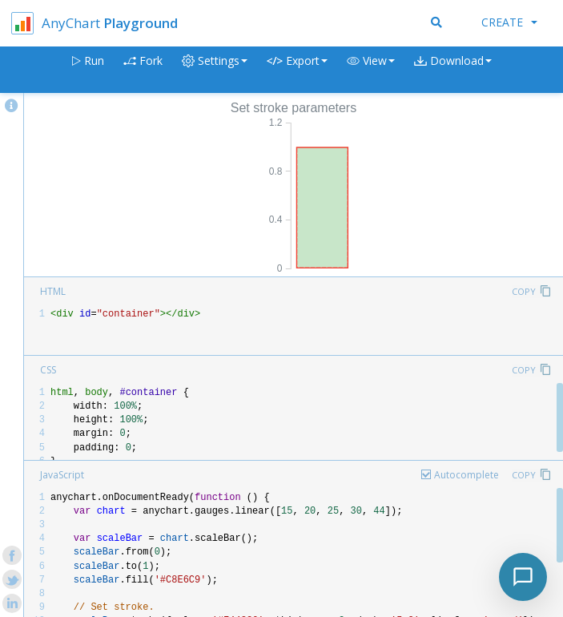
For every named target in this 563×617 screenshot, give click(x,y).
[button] (370, 70)
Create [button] (509, 22)
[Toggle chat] (523, 577)
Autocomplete (466, 475)
